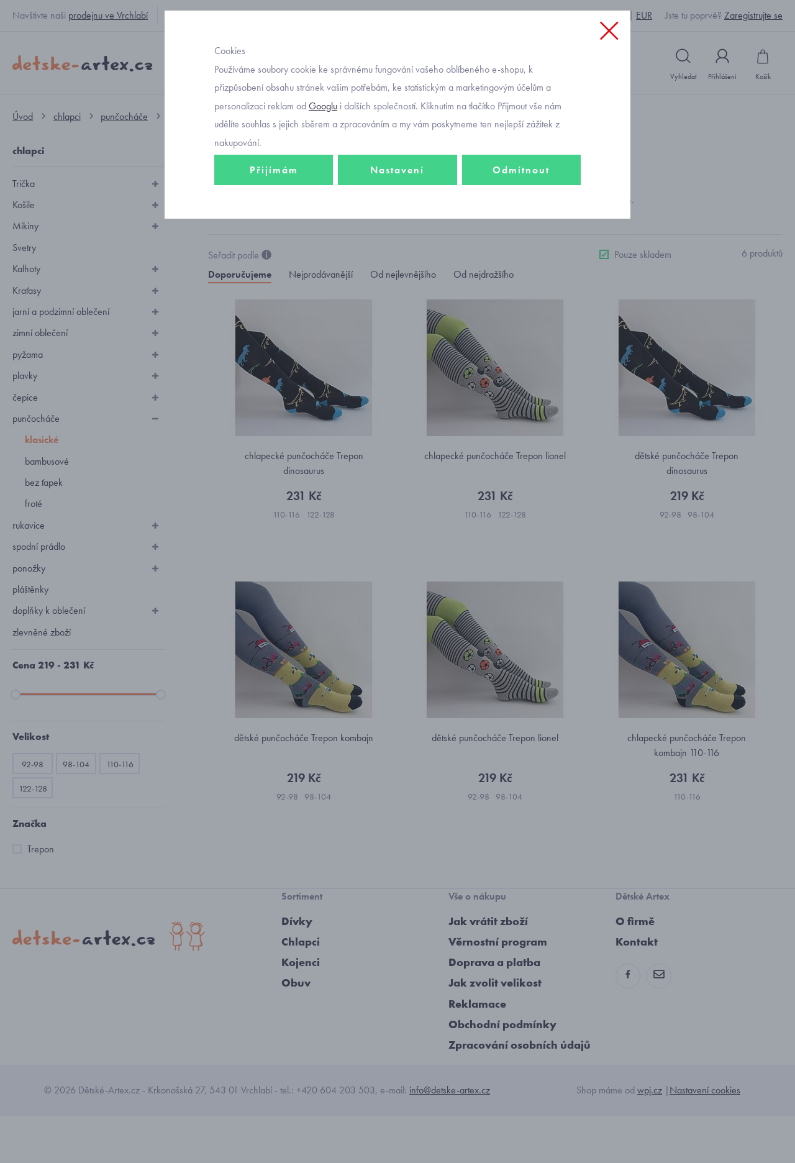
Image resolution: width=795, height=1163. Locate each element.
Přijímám (274, 252)
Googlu (323, 188)
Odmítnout (521, 252)
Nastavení (397, 252)
